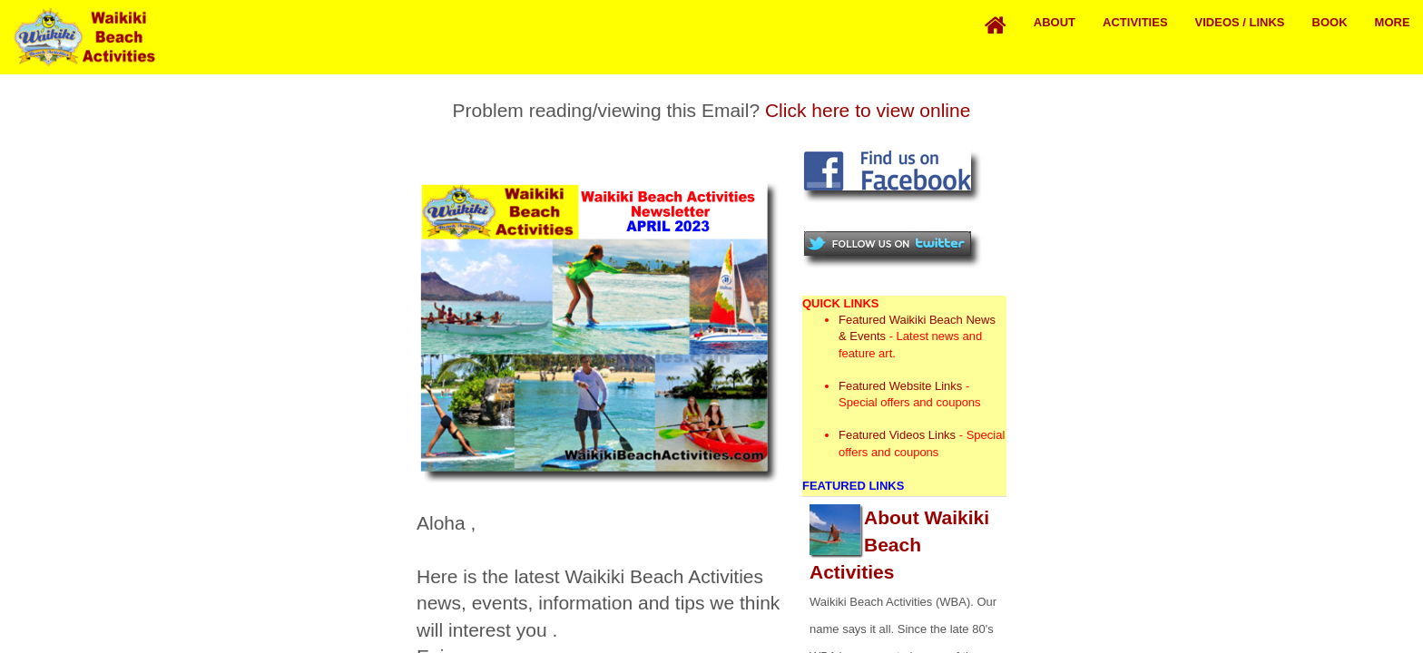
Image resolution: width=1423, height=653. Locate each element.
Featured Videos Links (897, 435)
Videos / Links (1240, 22)
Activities (1135, 22)
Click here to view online (867, 110)
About (1054, 22)
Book (1330, 22)
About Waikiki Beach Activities (899, 544)
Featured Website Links (900, 386)
